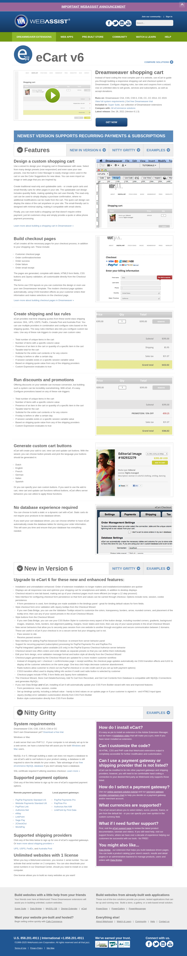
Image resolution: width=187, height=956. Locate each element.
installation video (121, 735)
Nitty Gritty (126, 150)
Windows (76, 745)
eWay (18, 813)
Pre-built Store (93, 37)
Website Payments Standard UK (31, 803)
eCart (84, 908)
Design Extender (69, 908)
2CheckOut (20, 823)
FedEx (30, 848)
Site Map (50, 948)
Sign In (169, 16)
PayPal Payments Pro (65, 800)
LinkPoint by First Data (65, 810)
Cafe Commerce (54, 921)
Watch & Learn (146, 37)
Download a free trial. (53, 732)
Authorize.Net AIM (63, 806)
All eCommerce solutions (123, 108)
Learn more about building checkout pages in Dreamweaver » (44, 300)
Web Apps (67, 37)
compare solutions (158, 62)
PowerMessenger (137, 908)
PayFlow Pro (60, 803)
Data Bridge (105, 850)
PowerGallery (118, 908)
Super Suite (114, 104)
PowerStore (102, 908)
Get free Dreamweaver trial (139, 101)
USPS (22, 848)
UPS (16, 848)
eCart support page (122, 828)
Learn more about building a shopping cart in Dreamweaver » (44, 226)
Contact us (164, 921)
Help (152, 921)
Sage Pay (20, 820)
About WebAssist (104, 921)
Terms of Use (20, 948)
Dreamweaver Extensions (34, 37)
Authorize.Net (22, 810)
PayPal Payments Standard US (30, 800)
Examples (158, 150)
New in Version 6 (88, 150)
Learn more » (73, 771)
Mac (16, 749)
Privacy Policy (36, 948)
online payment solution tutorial (122, 791)
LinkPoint (19, 817)
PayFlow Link (22, 806)
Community (120, 37)
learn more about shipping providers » (35, 843)
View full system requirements (109, 101)
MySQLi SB (51, 908)
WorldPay (20, 827)
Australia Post (45, 848)
